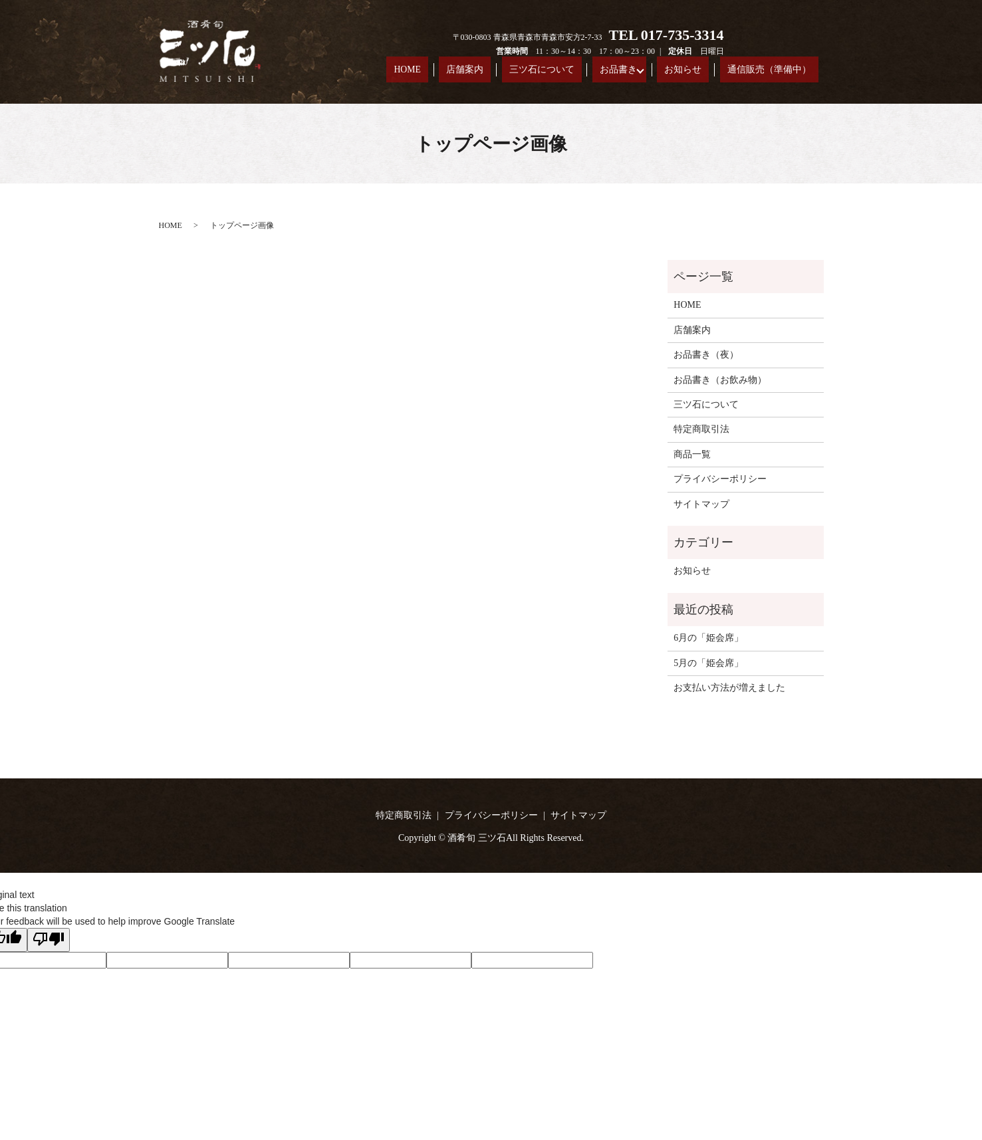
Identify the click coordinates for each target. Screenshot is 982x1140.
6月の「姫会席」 (708, 638)
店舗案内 (540, 72)
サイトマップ (701, 504)
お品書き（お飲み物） (720, 380)
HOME (499, 72)
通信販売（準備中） (779, 72)
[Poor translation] (48, 940)
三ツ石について (599, 72)
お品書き (658, 72)
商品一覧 (692, 454)
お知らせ (712, 72)
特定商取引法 (701, 429)
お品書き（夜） (706, 355)
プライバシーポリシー (720, 479)
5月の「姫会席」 (708, 663)
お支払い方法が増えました (729, 688)
